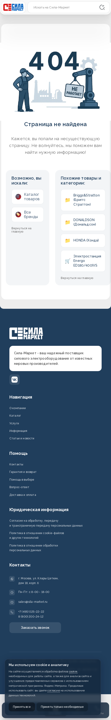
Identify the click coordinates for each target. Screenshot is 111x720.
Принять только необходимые (62, 707)
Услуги (14, 423)
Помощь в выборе (21, 479)
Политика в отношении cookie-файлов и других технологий (36, 535)
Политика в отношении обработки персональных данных (33, 548)
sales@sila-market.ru (32, 601)
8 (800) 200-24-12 (30, 616)
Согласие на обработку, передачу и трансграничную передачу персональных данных (46, 523)
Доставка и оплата (22, 495)
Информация (18, 431)
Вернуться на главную (21, 230)
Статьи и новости (21, 438)
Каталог (15, 415)
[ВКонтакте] (14, 379)
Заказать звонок (35, 628)
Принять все (22, 707)
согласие (53, 690)
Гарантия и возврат (23, 472)
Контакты (16, 464)
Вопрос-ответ (19, 487)
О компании (17, 408)
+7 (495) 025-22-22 (31, 611)
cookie (73, 671)
